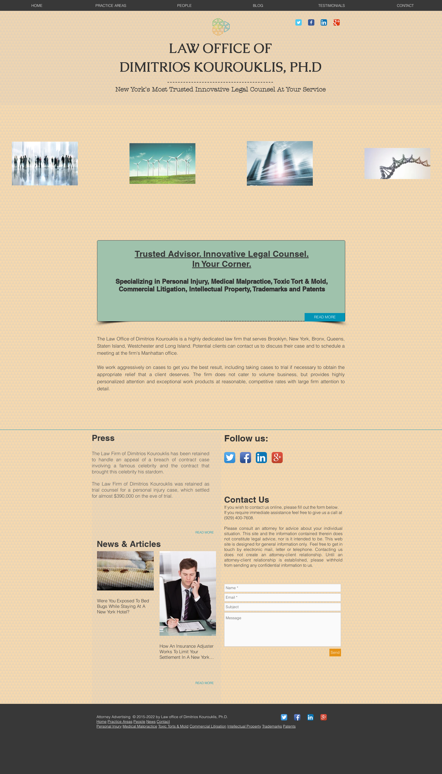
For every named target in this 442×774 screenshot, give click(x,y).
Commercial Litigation (208, 726)
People (139, 721)
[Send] (335, 652)
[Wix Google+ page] (336, 22)
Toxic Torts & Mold (173, 726)
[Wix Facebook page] (311, 22)
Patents (289, 726)
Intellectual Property (244, 726)
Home (102, 721)
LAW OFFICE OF (220, 48)
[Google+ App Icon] (277, 457)
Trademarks (272, 726)
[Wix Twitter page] (298, 22)
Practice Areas (120, 721)
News (151, 721)
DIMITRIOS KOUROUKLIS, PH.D (220, 67)
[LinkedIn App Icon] (324, 22)
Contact (163, 721)
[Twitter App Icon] (229, 457)
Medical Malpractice (140, 726)
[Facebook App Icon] (245, 457)
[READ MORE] (325, 317)
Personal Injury (109, 726)
